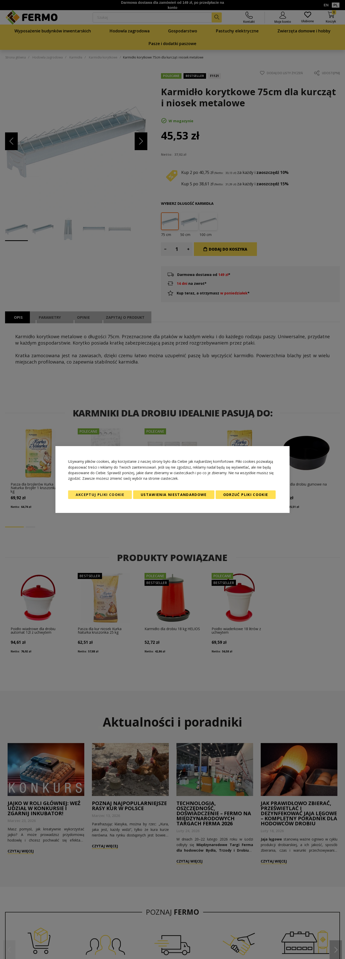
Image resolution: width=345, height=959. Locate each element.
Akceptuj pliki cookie (100, 494)
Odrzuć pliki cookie (245, 494)
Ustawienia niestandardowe (174, 494)
